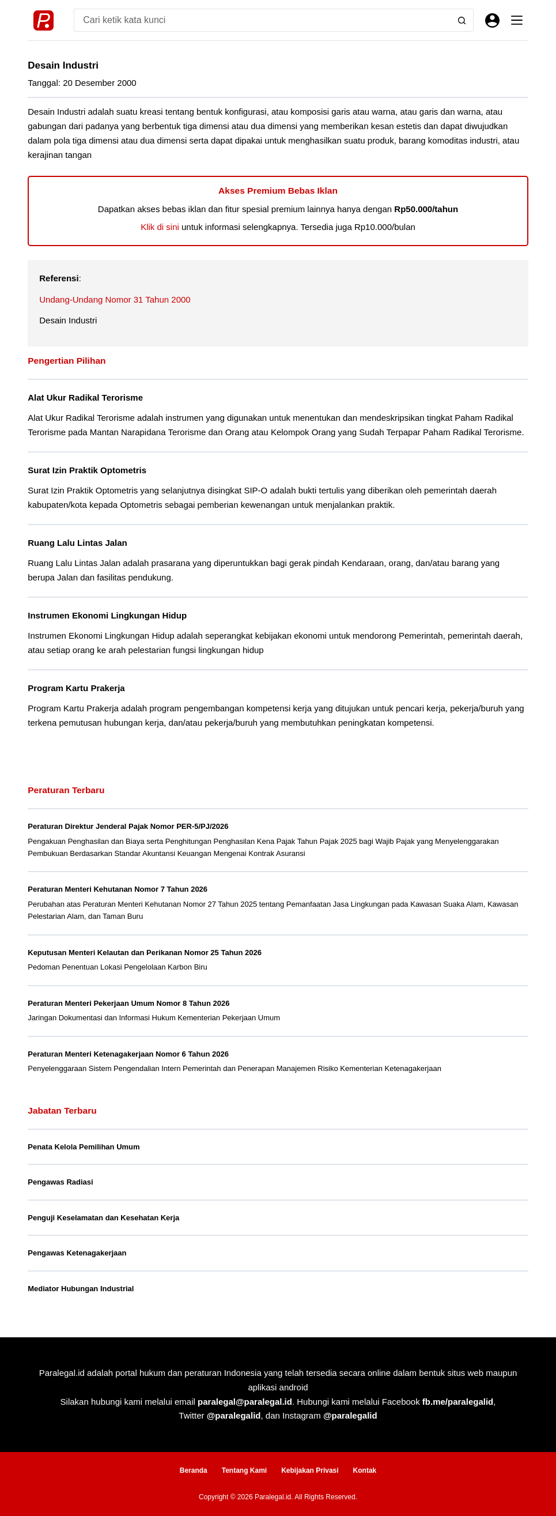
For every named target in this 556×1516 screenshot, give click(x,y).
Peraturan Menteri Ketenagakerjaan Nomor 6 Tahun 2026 (128, 1054)
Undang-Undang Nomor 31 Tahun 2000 (114, 299)
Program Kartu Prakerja (76, 688)
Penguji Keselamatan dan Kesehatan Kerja (103, 1217)
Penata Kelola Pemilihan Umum (83, 1146)
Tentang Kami (244, 1470)
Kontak (365, 1470)
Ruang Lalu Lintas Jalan (77, 543)
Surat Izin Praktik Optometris (87, 470)
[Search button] (462, 20)
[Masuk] (492, 20)
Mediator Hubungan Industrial (81, 1288)
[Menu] (517, 20)
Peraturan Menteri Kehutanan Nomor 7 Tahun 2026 (117, 889)
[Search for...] (262, 20)
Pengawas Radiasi (60, 1182)
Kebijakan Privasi (309, 1470)
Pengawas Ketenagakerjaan (77, 1253)
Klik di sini (160, 227)
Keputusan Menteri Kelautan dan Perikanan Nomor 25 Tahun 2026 (145, 952)
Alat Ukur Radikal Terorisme (85, 397)
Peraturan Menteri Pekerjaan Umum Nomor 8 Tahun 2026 (128, 1003)
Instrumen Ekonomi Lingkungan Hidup (107, 615)
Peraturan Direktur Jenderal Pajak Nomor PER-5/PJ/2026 (128, 826)
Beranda (193, 1470)
